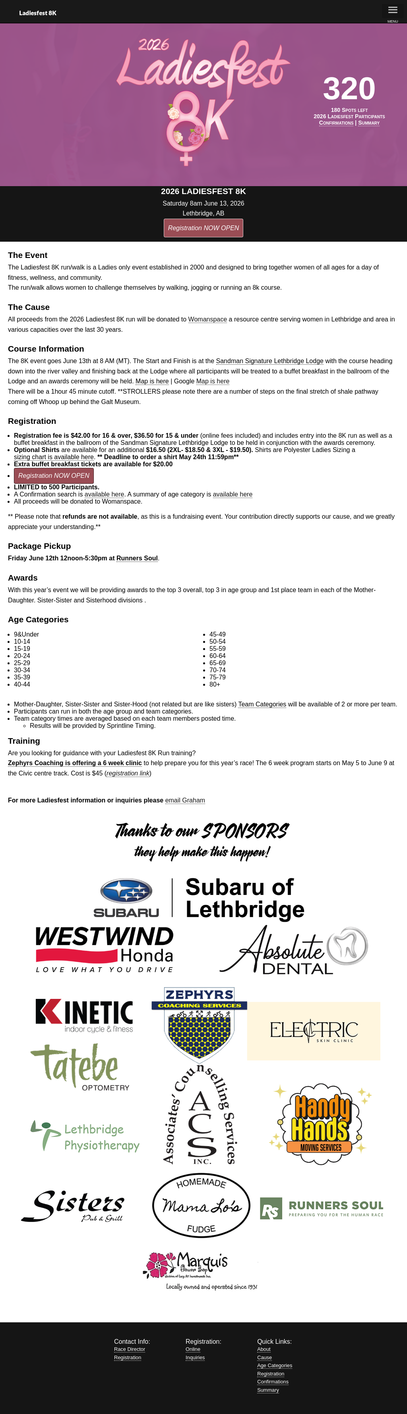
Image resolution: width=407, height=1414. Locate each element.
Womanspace (207, 319)
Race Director (129, 1349)
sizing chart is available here (54, 457)
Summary (268, 1390)
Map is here (152, 381)
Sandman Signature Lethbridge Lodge (270, 361)
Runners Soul (137, 558)
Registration (127, 1357)
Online (193, 1349)
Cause (264, 1357)
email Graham (185, 800)
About (263, 1349)
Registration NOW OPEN (203, 228)
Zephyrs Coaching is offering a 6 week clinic (75, 763)
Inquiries (195, 1357)
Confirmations (273, 1382)
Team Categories (262, 704)
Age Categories (274, 1365)
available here (104, 494)
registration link (128, 773)
